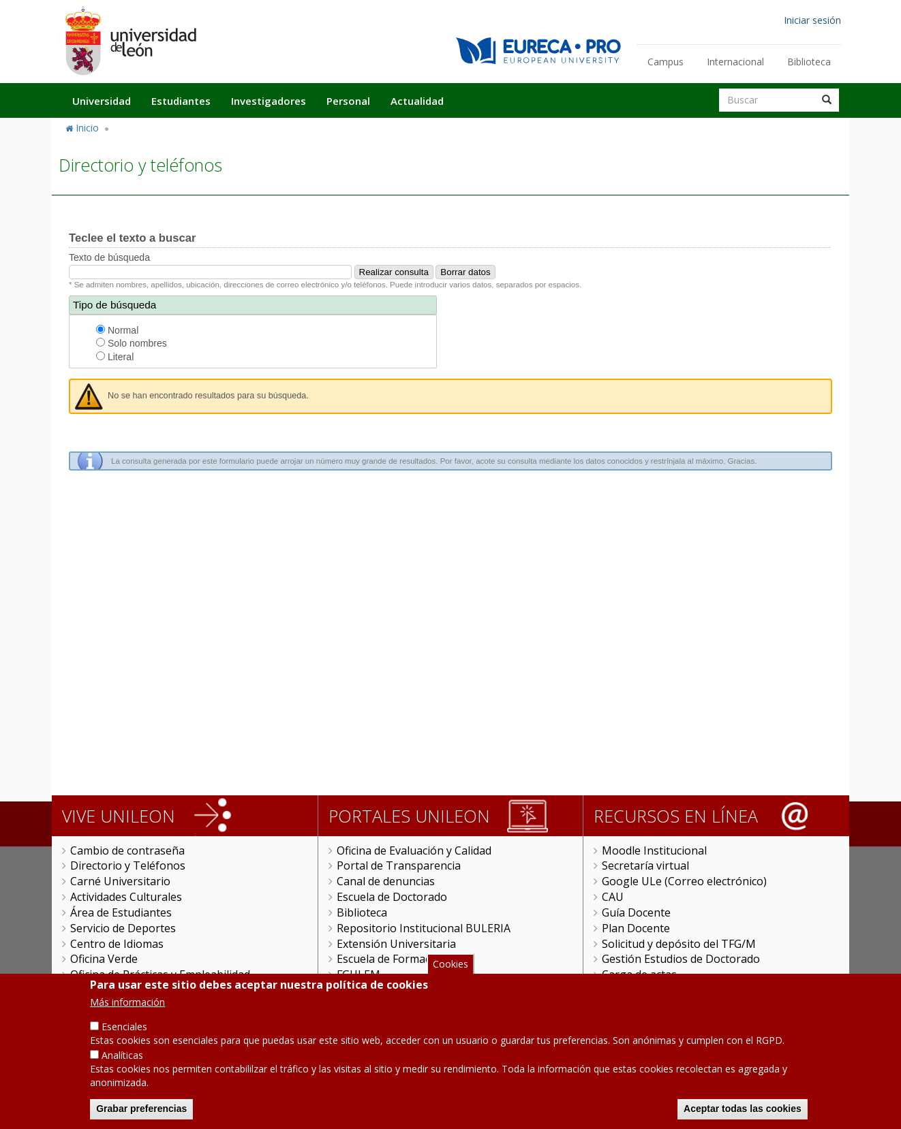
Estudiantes (181, 101)
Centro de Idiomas (117, 943)
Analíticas (122, 1058)
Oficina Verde (104, 958)
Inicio (87, 127)
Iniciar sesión (812, 20)
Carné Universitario (120, 881)
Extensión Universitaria (396, 943)
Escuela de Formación (391, 958)
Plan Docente (636, 928)
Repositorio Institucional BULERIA (423, 928)
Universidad (101, 101)
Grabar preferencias (141, 1112)
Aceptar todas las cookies (742, 1112)
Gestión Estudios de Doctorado (681, 958)
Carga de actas (639, 974)
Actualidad (417, 101)
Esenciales (124, 1029)
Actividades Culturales (126, 896)
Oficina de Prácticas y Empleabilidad (160, 974)
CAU (613, 896)
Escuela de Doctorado (392, 896)
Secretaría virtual (645, 865)
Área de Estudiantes (121, 912)
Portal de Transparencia (399, 865)
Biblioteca (809, 61)
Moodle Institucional (654, 850)
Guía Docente (636, 912)
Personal (348, 101)
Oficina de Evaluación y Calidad (414, 850)
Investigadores (268, 101)
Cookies (450, 967)
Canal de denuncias (386, 881)
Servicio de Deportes (123, 928)
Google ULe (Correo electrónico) (684, 881)
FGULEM (358, 974)
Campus (665, 61)
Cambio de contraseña (127, 850)
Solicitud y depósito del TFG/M (679, 943)
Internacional (735, 61)
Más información (127, 1005)
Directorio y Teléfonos (127, 865)
